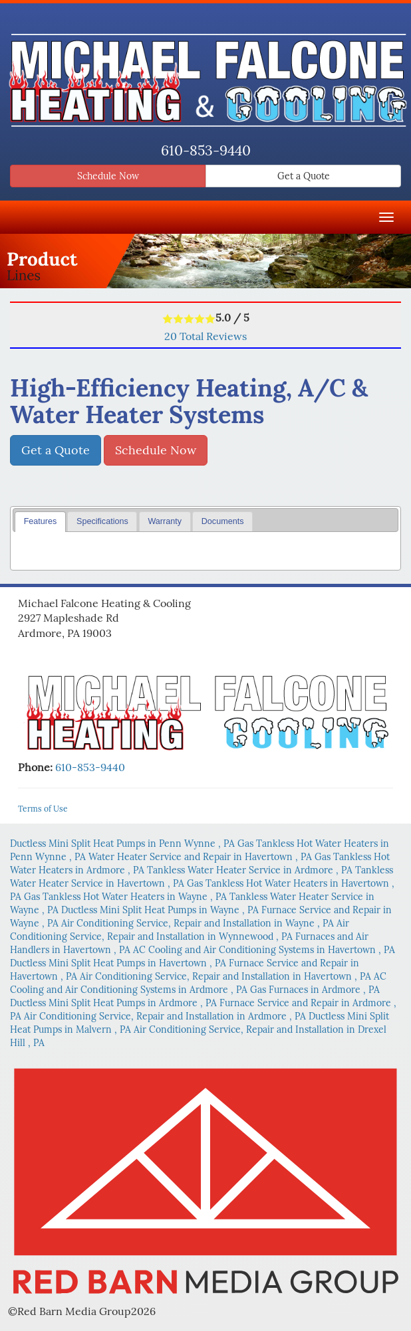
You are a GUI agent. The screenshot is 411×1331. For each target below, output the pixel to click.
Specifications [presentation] (102, 521)
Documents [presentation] (223, 521)
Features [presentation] (40, 521)
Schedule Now (108, 176)
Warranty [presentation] (165, 521)
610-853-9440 (206, 150)
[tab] (40, 521)
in (123, 843)
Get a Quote (303, 176)
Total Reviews (205, 336)
